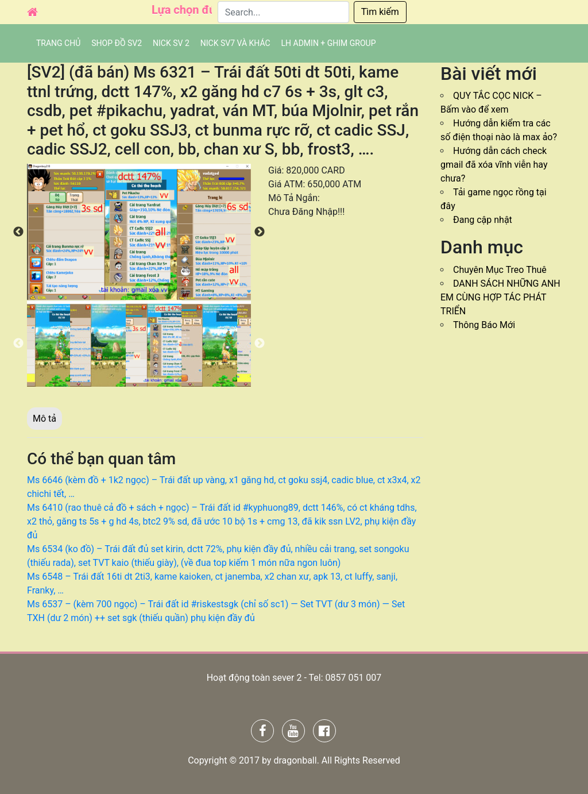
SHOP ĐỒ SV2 (116, 43)
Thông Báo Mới (484, 324)
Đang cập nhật (482, 219)
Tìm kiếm (380, 11)
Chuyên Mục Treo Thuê (500, 269)
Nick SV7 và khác (235, 43)
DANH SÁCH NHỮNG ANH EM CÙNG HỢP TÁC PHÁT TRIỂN (500, 297)
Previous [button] (18, 232)
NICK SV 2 (171, 43)
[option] (139, 232)
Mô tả (44, 418)
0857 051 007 (353, 677)
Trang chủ (58, 43)
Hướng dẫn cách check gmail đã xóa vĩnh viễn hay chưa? (494, 164)
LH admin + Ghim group (328, 43)
